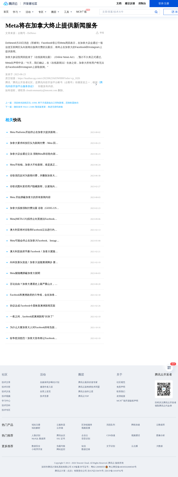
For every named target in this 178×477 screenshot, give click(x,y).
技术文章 (6, 382)
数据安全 (36, 446)
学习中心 (6, 400)
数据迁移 (86, 449)
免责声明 (121, 387)
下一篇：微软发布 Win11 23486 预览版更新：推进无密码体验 (34, 107)
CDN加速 (110, 435)
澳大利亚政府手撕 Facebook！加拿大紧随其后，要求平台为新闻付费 (34, 251)
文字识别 (110, 446)
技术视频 (6, 396)
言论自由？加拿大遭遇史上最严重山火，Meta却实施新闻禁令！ (34, 284)
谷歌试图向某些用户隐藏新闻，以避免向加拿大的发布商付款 (34, 186)
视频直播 (86, 428)
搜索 (156, 11)
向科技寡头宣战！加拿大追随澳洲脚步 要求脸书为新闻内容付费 (34, 262)
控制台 (142, 3)
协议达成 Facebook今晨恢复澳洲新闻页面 (32, 305)
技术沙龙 (6, 391)
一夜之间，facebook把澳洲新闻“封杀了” (32, 316)
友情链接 (121, 396)
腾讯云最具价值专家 (88, 382)
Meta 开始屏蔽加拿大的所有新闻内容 (30, 197)
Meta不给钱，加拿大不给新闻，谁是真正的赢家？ (34, 164)
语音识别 (86, 438)
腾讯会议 (61, 435)
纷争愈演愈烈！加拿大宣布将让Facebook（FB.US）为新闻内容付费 (34, 338)
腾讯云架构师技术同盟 (89, 387)
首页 (6, 11)
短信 (84, 446)
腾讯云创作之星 (85, 391)
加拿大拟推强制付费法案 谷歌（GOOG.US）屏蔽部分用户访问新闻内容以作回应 (34, 208)
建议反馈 (130, 3)
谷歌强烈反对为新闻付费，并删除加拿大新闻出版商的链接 (34, 175)
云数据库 (160, 424)
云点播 (134, 446)
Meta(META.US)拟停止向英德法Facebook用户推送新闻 (34, 219)
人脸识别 (36, 435)
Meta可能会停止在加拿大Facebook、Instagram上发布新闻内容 (34, 240)
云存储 (60, 428)
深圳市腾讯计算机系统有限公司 (56, 467)
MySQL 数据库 (39, 438)
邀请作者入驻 (46, 387)
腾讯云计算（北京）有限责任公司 (71, 471)
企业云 (85, 435)
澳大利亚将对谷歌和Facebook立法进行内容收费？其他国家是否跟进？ (34, 229)
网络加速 (135, 424)
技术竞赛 (44, 396)
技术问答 (6, 387)
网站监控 (61, 449)
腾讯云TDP (83, 396)
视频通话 (135, 435)
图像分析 (160, 435)
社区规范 (121, 382)
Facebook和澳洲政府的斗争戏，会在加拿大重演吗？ (34, 295)
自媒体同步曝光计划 (49, 382)
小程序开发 (37, 449)
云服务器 (61, 424)
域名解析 (36, 428)
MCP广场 (81, 11)
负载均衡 (61, 446)
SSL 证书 (61, 438)
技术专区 (6, 410)
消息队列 (110, 424)
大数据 (159, 446)
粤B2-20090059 (98, 467)
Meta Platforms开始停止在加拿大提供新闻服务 (34, 132)
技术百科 (6, 405)
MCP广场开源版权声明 (127, 400)
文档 (118, 3)
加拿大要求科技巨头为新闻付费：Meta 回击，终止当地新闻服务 (34, 143)
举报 (100, 32)
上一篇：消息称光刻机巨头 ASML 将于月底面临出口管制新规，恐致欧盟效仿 (41, 103)
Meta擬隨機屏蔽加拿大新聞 (25, 273)
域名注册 (36, 424)
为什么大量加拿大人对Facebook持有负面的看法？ (34, 327)
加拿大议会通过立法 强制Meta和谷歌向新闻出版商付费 (34, 154)
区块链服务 (87, 424)
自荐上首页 (45, 391)
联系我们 (121, 391)
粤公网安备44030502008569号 (123, 467)
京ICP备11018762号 (114, 471)
